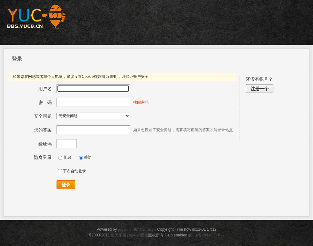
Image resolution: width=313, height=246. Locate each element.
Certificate (148, 229)
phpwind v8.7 (128, 229)
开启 (64, 157)
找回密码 (141, 102)
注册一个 (260, 88)
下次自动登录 (72, 171)
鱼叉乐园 (118, 235)
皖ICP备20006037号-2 (206, 235)
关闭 (85, 157)
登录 (65, 184)
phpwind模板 (137, 235)
